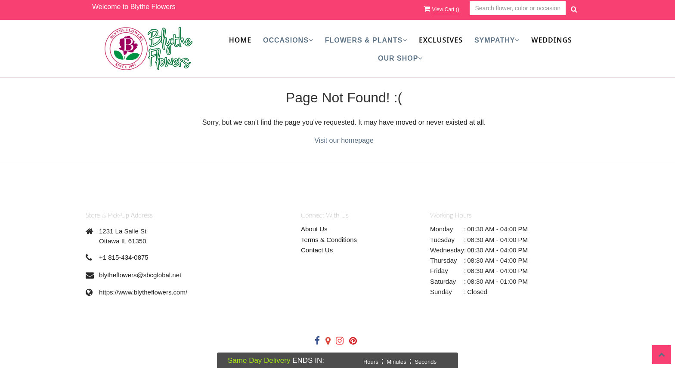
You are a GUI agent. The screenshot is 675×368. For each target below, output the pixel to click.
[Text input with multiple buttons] (518, 8)
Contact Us (317, 250)
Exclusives (441, 40)
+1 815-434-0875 (124, 257)
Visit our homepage (344, 140)
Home (240, 40)
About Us (314, 229)
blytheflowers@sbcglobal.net (140, 275)
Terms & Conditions (329, 239)
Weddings (551, 40)
